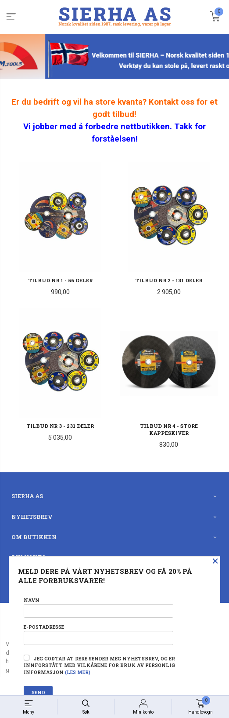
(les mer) (77, 672)
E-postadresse (98, 634)
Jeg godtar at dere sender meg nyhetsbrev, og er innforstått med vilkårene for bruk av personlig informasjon (99, 665)
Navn (98, 607)
